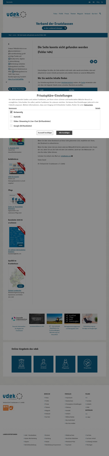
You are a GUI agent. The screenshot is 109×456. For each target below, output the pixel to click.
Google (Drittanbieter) (23, 126)
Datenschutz (88, 105)
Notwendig (18, 112)
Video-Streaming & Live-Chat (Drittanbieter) (32, 121)
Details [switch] (97, 108)
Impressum (13, 108)
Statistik (17, 117)
